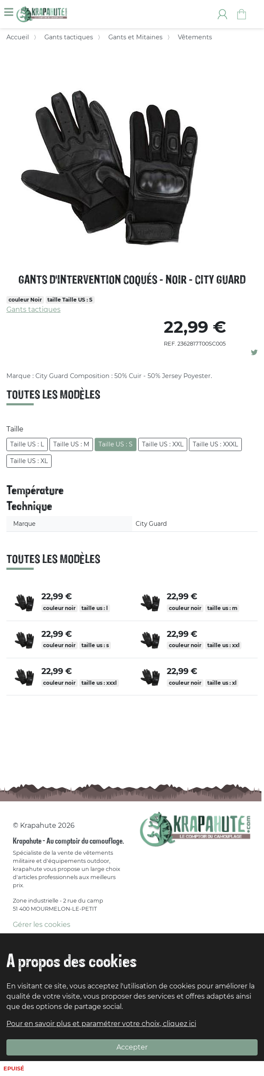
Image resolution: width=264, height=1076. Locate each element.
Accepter (132, 1047)
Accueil (17, 37)
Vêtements (195, 37)
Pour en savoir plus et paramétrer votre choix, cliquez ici (101, 1024)
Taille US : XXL (162, 444)
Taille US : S (116, 444)
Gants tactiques (68, 37)
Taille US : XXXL (215, 444)
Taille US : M (71, 444)
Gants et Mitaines (135, 37)
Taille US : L (27, 444)
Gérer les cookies (41, 925)
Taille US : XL (29, 461)
